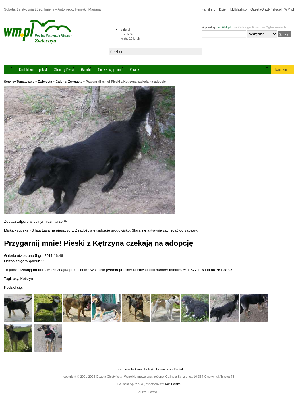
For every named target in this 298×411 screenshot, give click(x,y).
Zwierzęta (45, 81)
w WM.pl (224, 27)
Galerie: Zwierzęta (68, 81)
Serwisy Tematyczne (19, 81)
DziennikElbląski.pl (233, 9)
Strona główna (64, 69)
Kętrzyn (26, 278)
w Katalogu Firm (246, 27)
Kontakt (179, 369)
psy (15, 278)
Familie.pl (209, 9)
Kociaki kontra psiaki (33, 69)
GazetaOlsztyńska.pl (266, 9)
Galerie (86, 69)
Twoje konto (282, 69)
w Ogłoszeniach (274, 27)
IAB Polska (173, 384)
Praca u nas (121, 369)
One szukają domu (110, 69)
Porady (134, 69)
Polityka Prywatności (158, 369)
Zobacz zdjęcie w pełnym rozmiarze (35, 221)
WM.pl (289, 9)
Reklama (137, 369)
